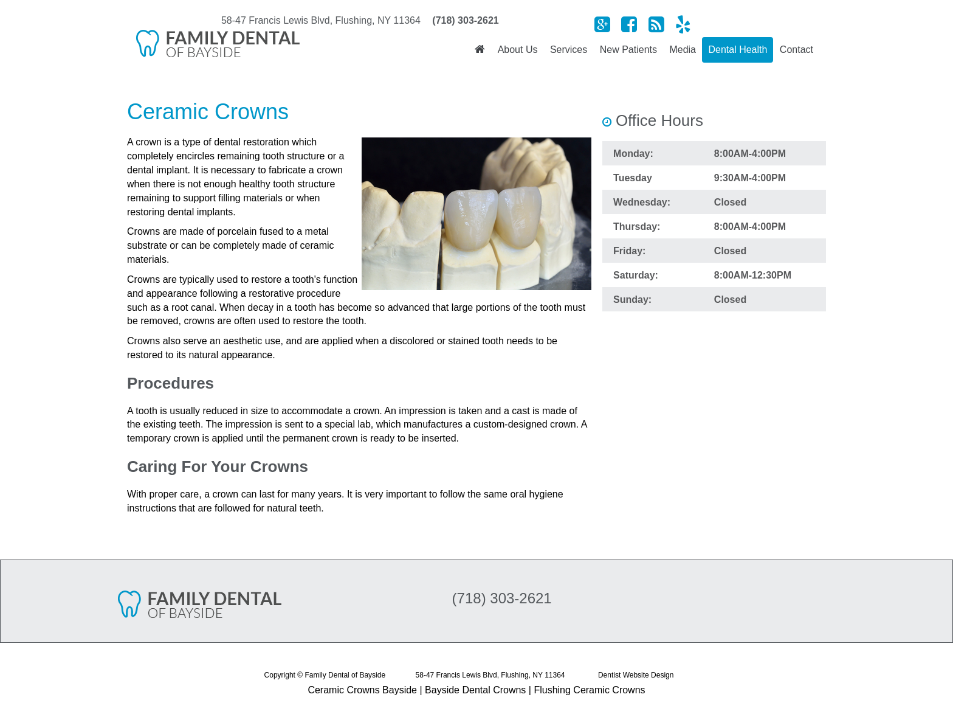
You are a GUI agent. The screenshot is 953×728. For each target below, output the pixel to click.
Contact (796, 49)
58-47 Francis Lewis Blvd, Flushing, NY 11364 (490, 675)
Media (682, 49)
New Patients (628, 49)
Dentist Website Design (636, 675)
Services (568, 49)
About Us (518, 49)
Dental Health (737, 49)
